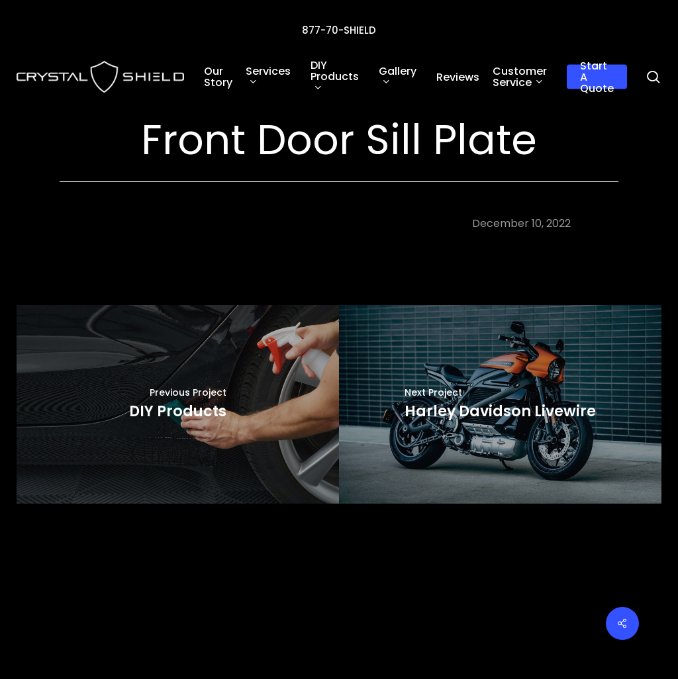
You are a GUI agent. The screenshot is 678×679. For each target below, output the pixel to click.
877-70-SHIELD (339, 30)
